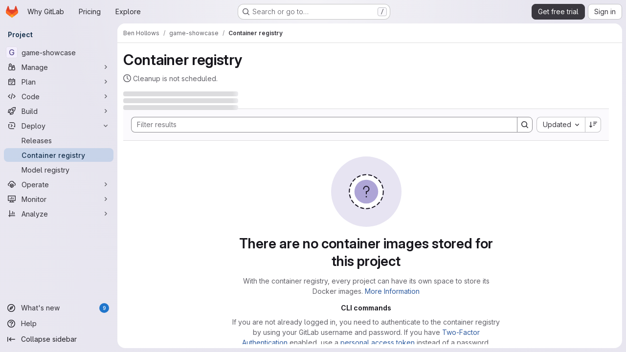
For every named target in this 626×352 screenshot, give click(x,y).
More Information (392, 291)
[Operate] (58, 184)
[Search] (319, 125)
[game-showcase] (58, 52)
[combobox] (561, 124)
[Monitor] (58, 199)
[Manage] (58, 67)
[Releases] (58, 140)
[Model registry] (58, 169)
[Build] (58, 111)
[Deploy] (58, 125)
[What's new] (58, 308)
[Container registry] (58, 155)
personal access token (377, 342)
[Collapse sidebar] (58, 339)
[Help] (58, 323)
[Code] (58, 96)
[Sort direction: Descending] (593, 124)
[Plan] (58, 81)
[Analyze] (58, 213)
